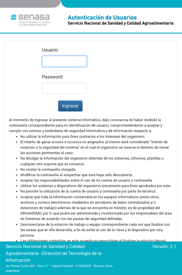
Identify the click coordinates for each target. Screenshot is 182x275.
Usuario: (50, 50)
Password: (53, 77)
